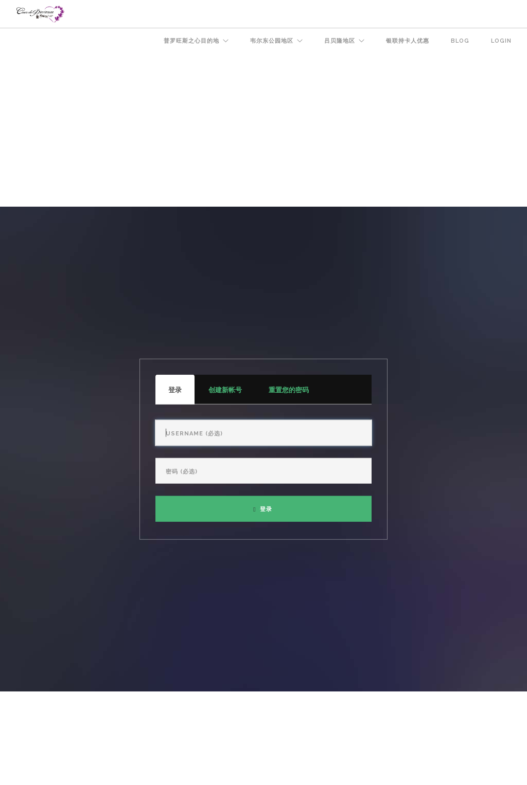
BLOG (460, 41)
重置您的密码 (289, 389)
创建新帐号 (225, 389)
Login (501, 41)
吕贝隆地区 (339, 41)
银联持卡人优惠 (407, 41)
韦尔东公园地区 (271, 41)
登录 (181, 395)
